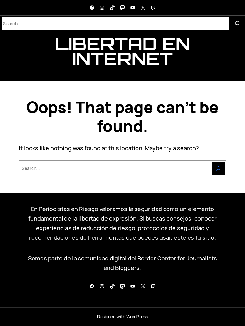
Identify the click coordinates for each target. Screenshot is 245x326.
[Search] (237, 23)
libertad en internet (122, 51)
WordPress (137, 317)
